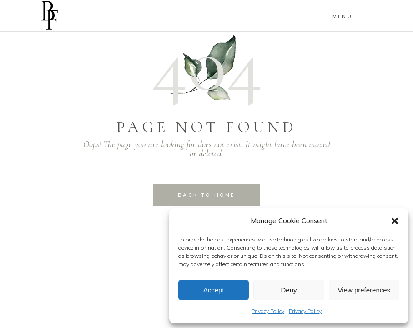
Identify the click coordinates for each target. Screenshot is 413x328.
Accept (213, 290)
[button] (394, 221)
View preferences (364, 290)
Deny (289, 290)
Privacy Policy (268, 311)
